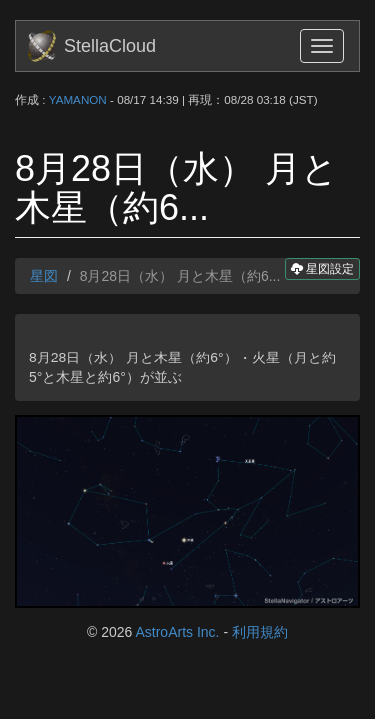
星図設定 (322, 268)
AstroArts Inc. (177, 632)
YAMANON (78, 99)
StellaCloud (110, 46)
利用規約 (260, 632)
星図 (44, 276)
